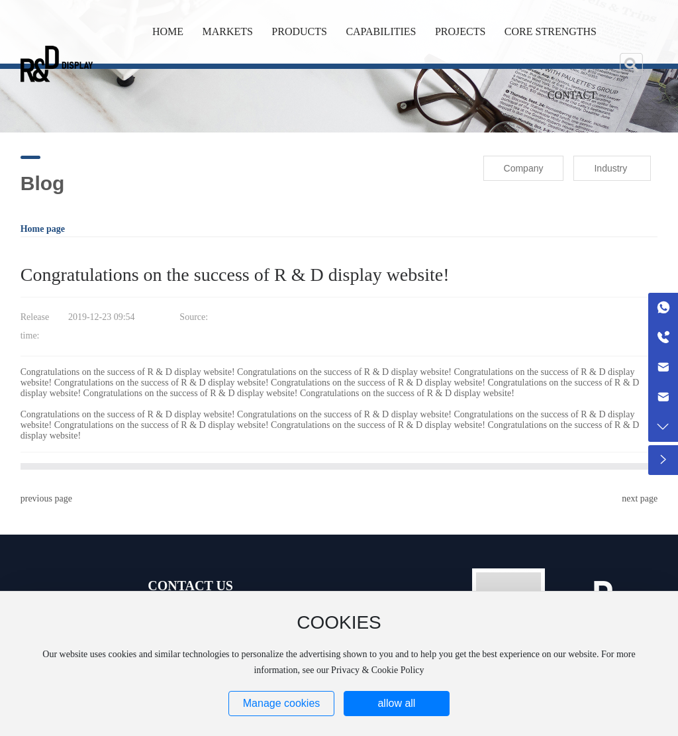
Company (524, 168)
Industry (610, 168)
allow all (396, 703)
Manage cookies (281, 703)
